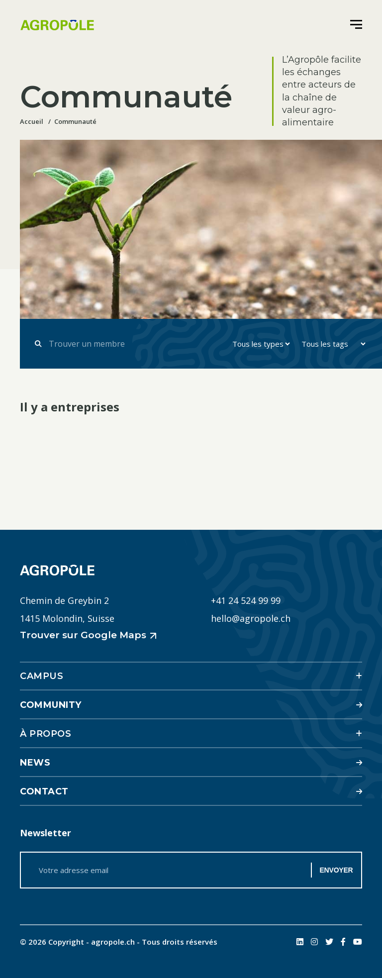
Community (51, 704)
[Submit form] (38, 344)
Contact (44, 791)
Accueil (31, 121)
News (35, 762)
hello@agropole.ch (250, 618)
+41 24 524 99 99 (246, 600)
